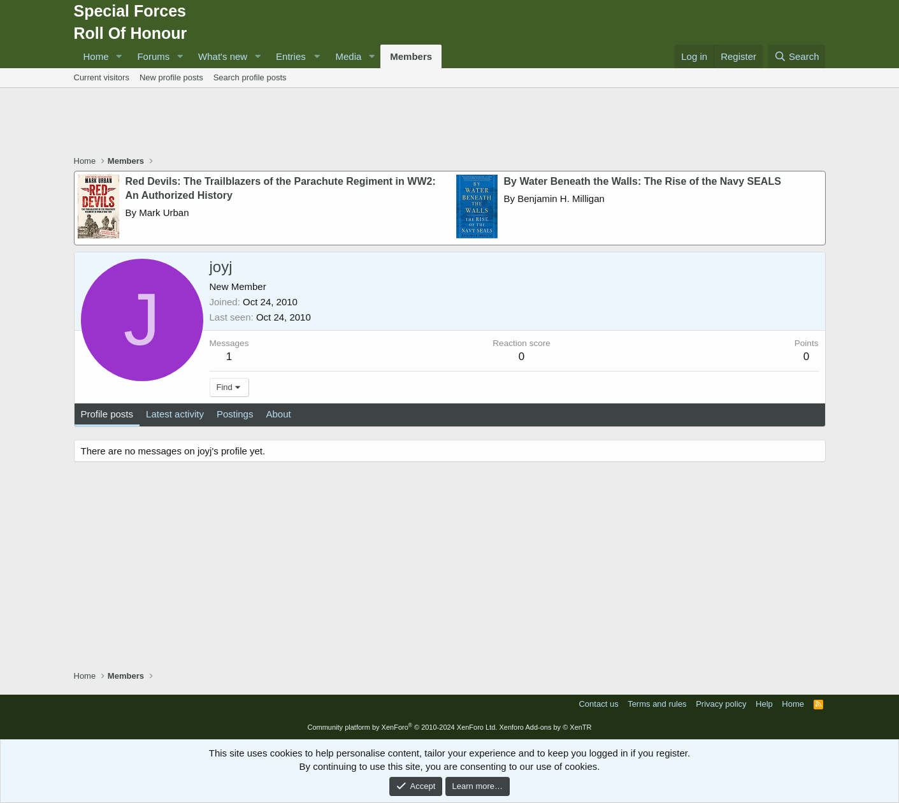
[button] (118, 56)
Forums (153, 56)
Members (411, 56)
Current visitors (101, 77)
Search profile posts (250, 77)
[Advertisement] (450, 123)
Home (96, 56)
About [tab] (278, 414)
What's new (222, 56)
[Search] (797, 56)
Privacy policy (721, 704)
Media (348, 56)
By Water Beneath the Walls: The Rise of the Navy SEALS (642, 181)
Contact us (598, 704)
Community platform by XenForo (402, 727)
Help (764, 704)
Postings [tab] (235, 414)
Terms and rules (657, 704)
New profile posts (171, 77)
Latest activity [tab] (175, 414)
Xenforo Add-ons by (545, 727)
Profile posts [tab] (107, 414)
